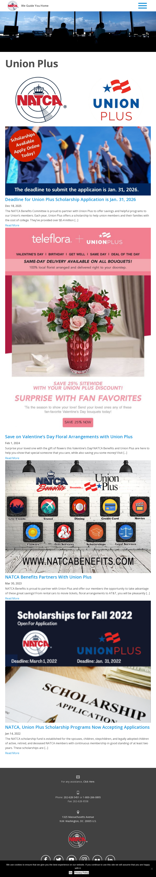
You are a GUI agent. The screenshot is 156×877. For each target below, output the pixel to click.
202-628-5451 (71, 797)
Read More (12, 225)
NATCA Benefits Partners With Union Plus (48, 577)
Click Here (88, 781)
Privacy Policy (81, 872)
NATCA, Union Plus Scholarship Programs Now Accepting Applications (77, 727)
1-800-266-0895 (92, 797)
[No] (151, 868)
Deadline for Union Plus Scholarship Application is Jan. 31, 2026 (70, 199)
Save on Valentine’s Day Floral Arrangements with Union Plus (69, 436)
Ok (70, 872)
